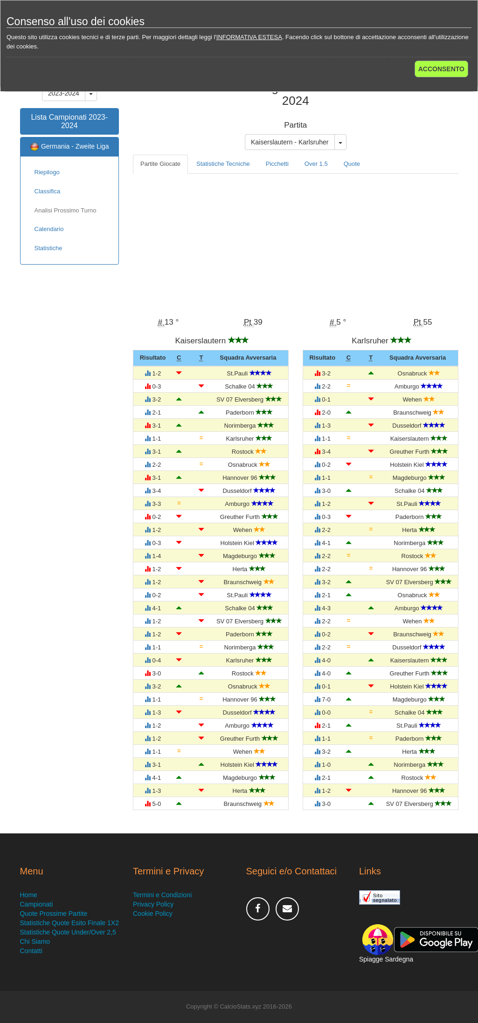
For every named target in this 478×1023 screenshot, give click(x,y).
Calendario (49, 228)
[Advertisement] (295, 243)
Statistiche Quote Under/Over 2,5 (68, 932)
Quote (352, 163)
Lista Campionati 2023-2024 (69, 121)
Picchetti (277, 163)
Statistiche (48, 248)
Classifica (48, 191)
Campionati (36, 904)
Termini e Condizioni (162, 895)
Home (28, 895)
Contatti (31, 951)
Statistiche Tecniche (223, 163)
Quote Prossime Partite (54, 913)
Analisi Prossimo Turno (66, 210)
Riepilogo (47, 172)
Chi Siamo (35, 941)
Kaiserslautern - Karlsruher (290, 142)
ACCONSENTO (441, 69)
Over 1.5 (316, 163)
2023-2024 (63, 93)
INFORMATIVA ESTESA (249, 37)
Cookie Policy (153, 913)
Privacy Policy (153, 904)
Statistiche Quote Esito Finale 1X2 (69, 923)
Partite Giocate (160, 163)
